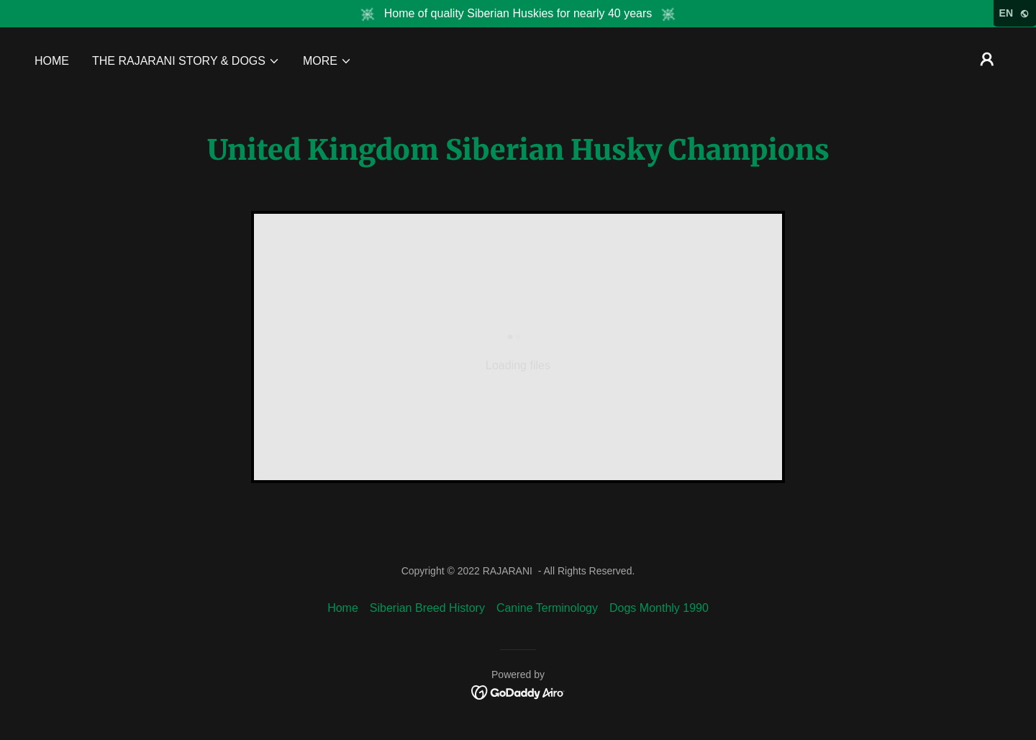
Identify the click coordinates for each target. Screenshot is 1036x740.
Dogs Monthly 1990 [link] (659, 608)
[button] (186, 61)
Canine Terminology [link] (547, 608)
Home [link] (52, 61)
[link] (518, 691)
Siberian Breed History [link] (427, 608)
